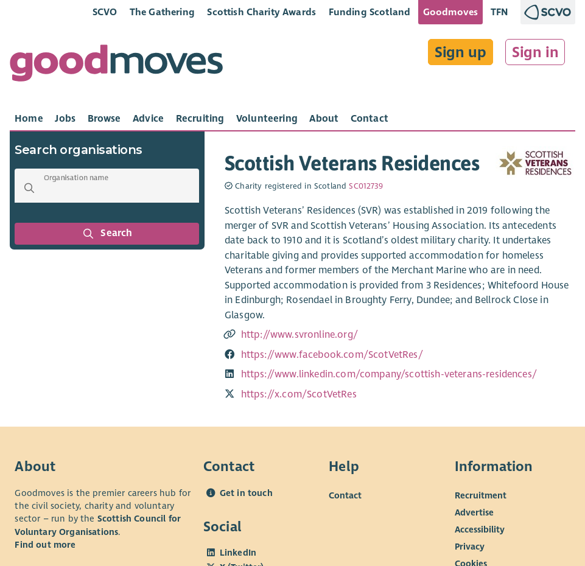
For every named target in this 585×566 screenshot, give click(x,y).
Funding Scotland (370, 12)
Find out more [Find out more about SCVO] (45, 544)
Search (107, 233)
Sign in (535, 52)
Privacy (470, 545)
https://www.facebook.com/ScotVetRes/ (332, 355)
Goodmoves (450, 12)
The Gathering (162, 12)
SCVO (105, 12)
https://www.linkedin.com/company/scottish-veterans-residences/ (389, 374)
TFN (499, 12)
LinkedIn (238, 552)
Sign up (460, 52)
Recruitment (480, 494)
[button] (29, 188)
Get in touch (246, 492)
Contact (345, 494)
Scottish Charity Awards (261, 12)
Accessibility (480, 528)
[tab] (29, 118)
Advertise (474, 511)
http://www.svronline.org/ (299, 335)
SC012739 (366, 186)
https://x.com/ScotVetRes (299, 394)
